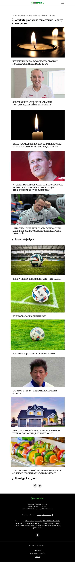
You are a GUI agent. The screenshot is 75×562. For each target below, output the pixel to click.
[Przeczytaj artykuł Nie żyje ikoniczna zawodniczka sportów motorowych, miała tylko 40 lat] (38, 46)
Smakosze (34, 523)
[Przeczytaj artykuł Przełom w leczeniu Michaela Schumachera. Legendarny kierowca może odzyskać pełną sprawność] (38, 214)
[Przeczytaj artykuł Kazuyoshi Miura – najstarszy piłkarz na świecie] (38, 376)
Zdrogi (58, 523)
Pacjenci (17, 523)
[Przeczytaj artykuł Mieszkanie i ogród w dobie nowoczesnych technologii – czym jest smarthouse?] (38, 416)
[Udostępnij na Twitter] (40, 486)
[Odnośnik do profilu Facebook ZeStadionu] (38, 535)
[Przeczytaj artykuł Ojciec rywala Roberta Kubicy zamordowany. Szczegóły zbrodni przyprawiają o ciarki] (38, 129)
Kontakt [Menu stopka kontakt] (37, 557)
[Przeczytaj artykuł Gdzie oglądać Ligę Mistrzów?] (38, 300)
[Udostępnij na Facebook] (35, 486)
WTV (22, 523)
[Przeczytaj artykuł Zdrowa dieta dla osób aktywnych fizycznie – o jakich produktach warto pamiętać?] (38, 456)
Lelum (32, 521)
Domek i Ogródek (41, 525)
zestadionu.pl (16, 15)
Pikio (27, 521)
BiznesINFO (38, 521)
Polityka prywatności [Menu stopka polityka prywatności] (37, 554)
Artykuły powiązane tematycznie (32, 15)
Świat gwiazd (52, 525)
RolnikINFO (55, 521)
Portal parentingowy (27, 525)
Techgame (51, 523)
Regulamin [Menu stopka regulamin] (37, 550)
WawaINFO (47, 521)
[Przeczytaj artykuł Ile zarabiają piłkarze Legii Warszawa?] (38, 337)
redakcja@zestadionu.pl (45, 515)
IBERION (38, 504)
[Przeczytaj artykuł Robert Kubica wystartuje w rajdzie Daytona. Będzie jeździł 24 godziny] (38, 87)
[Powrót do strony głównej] (37, 498)
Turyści (27, 523)
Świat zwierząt (42, 523)
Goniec (40, 528)
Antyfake (17, 525)
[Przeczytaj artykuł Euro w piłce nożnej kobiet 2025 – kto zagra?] (38, 262)
